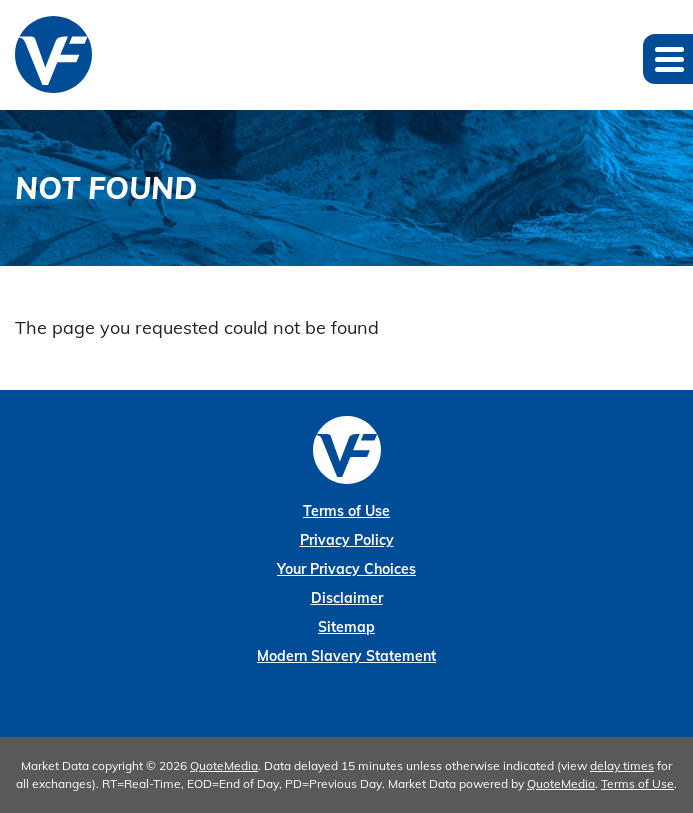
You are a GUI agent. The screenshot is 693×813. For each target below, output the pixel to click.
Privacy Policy (347, 540)
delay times (622, 765)
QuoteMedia (224, 765)
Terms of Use (346, 511)
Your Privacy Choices (346, 569)
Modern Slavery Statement (346, 656)
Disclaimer (347, 598)
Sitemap (346, 627)
